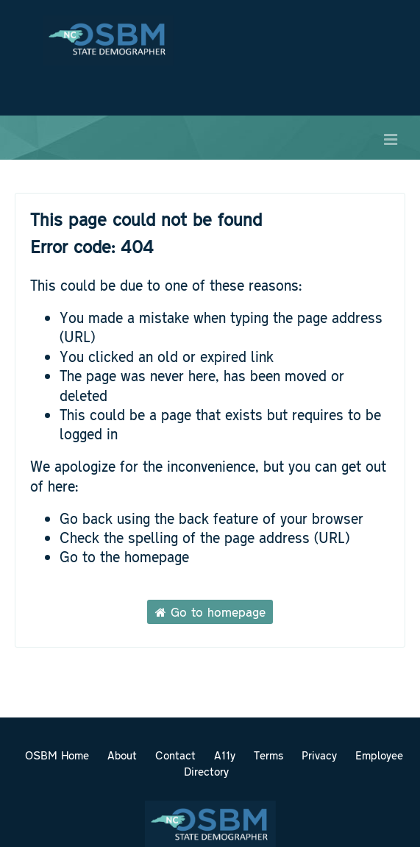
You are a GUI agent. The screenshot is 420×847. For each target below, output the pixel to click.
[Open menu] (391, 138)
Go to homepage (210, 611)
